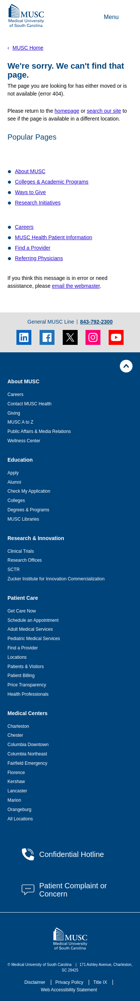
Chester (15, 735)
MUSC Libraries (23, 519)
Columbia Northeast (27, 754)
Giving (13, 413)
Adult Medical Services (30, 629)
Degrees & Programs (28, 509)
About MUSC (30, 171)
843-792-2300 (96, 321)
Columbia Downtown (28, 744)
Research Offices (24, 560)
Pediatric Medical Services (33, 638)
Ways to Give (30, 192)
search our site (104, 111)
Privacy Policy (69, 982)
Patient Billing (21, 675)
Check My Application (28, 491)
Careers (24, 227)
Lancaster (17, 790)
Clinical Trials (20, 551)
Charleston (18, 726)
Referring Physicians (39, 258)
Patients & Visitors (25, 666)
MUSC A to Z (20, 422)
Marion (14, 800)
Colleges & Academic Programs (51, 182)
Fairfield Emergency (27, 763)
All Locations (20, 818)
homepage (67, 111)
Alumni (14, 482)
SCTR (13, 569)
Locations (17, 657)
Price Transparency (26, 684)
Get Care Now (21, 611)
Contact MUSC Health (29, 403)
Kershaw (16, 781)
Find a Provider (32, 248)
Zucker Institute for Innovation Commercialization (56, 578)
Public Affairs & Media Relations (39, 431)
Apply (13, 472)
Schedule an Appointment (33, 620)
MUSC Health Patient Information (53, 237)
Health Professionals (28, 694)
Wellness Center (23, 440)
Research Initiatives (37, 203)
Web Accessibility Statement (69, 989)
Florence (16, 772)
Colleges (16, 500)
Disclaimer (35, 982)
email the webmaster (76, 286)
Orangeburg (19, 809)
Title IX (100, 982)
